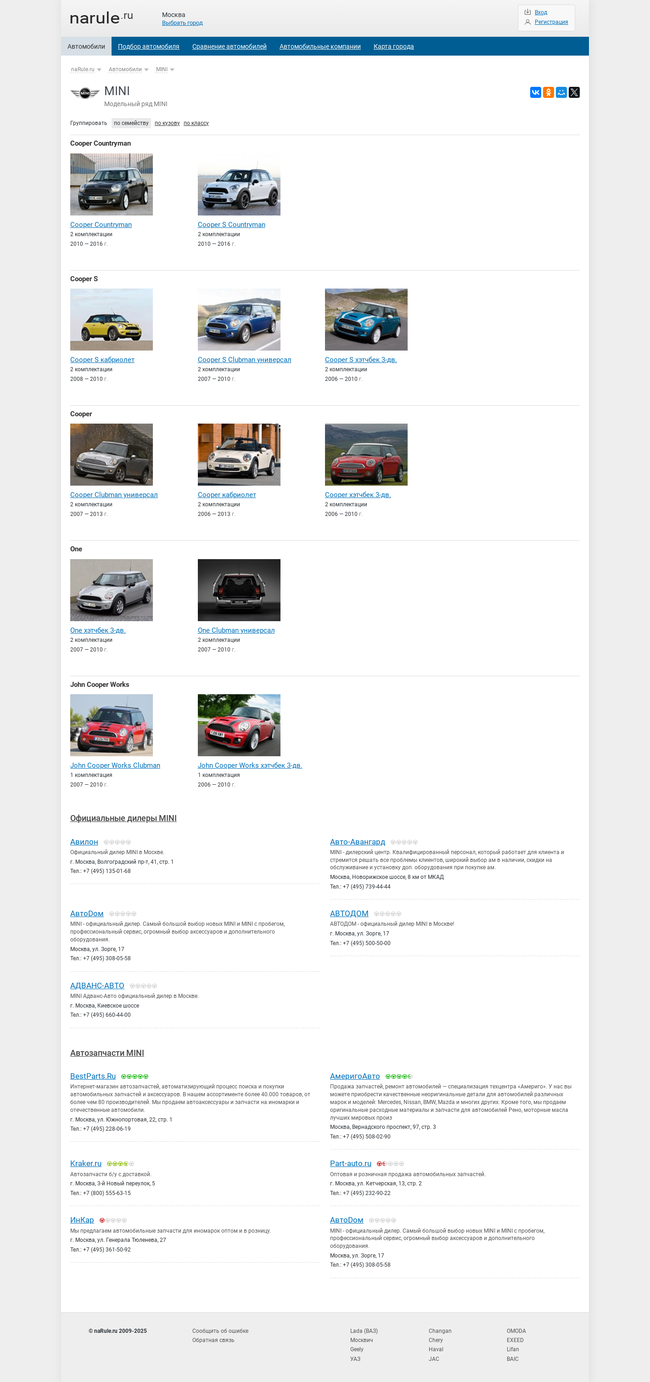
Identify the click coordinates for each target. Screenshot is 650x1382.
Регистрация (551, 22)
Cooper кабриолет (227, 495)
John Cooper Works (99, 684)
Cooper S (84, 279)
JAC (434, 1359)
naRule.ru (83, 69)
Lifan (513, 1349)
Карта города (394, 46)
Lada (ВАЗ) (364, 1331)
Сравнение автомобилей (229, 46)
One (76, 549)
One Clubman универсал (236, 630)
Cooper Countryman (100, 143)
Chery (436, 1340)
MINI (162, 69)
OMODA (516, 1331)
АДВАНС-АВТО (97, 985)
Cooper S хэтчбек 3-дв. (361, 360)
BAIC (513, 1359)
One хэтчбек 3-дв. (98, 630)
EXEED (515, 1340)
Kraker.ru (85, 1163)
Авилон (84, 841)
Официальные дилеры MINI (123, 818)
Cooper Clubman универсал (114, 495)
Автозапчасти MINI (107, 1053)
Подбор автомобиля (148, 46)
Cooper (81, 414)
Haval (436, 1349)
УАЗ (355, 1359)
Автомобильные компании (320, 46)
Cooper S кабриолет (102, 360)
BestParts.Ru (93, 1076)
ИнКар (82, 1219)
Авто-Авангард (357, 841)
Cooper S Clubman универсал (244, 360)
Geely (357, 1349)
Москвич (361, 1340)
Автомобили (86, 46)
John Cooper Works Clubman (115, 765)
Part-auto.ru (350, 1163)
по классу (196, 123)
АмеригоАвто (355, 1076)
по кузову (167, 123)
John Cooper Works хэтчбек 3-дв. (250, 765)
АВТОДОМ (349, 913)
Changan (440, 1331)
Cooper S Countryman (231, 225)
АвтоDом (87, 913)
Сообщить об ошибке (220, 1331)
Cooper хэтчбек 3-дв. (358, 495)
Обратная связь (213, 1340)
